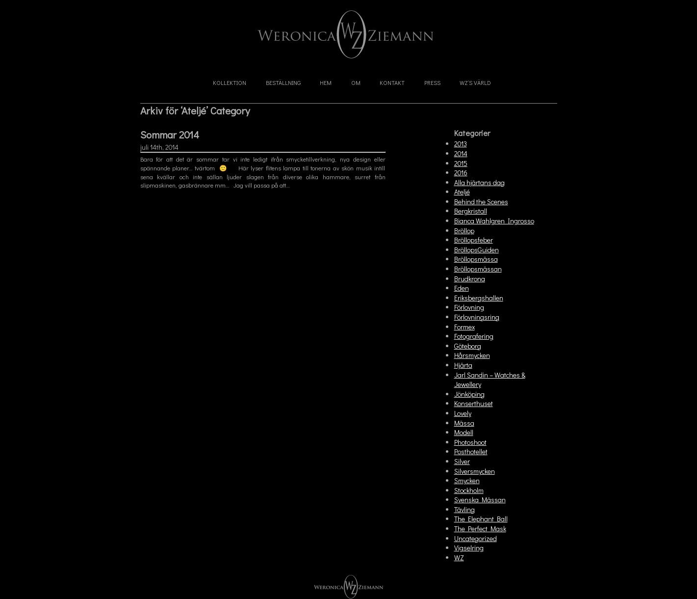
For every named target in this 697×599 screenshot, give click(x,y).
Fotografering (473, 336)
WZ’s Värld (475, 82)
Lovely (462, 413)
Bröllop (464, 230)
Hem (326, 82)
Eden (461, 288)
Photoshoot (470, 442)
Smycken (467, 480)
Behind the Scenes (481, 201)
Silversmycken (474, 471)
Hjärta (463, 365)
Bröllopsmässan (478, 268)
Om (356, 82)
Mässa (464, 423)
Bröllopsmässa (476, 259)
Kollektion (229, 82)
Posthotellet (471, 451)
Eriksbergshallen (478, 297)
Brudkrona (469, 278)
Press (432, 82)
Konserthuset (473, 403)
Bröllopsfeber (473, 240)
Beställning (283, 82)
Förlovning (469, 307)
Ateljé (462, 191)
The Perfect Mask (480, 528)
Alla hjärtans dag (479, 182)
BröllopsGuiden (476, 249)
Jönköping (469, 394)
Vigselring (469, 547)
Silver (462, 461)
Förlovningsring (476, 317)
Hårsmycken (472, 355)
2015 (460, 163)
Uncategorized (475, 538)
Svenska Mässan (480, 499)
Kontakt (392, 82)
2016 (460, 172)
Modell (463, 432)
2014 (460, 153)
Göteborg (467, 346)
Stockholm (469, 490)
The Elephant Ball (481, 518)
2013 (460, 143)
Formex (464, 326)
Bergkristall (470, 211)
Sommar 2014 (169, 134)
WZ (459, 557)
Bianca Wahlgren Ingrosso (494, 220)
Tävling (464, 509)
